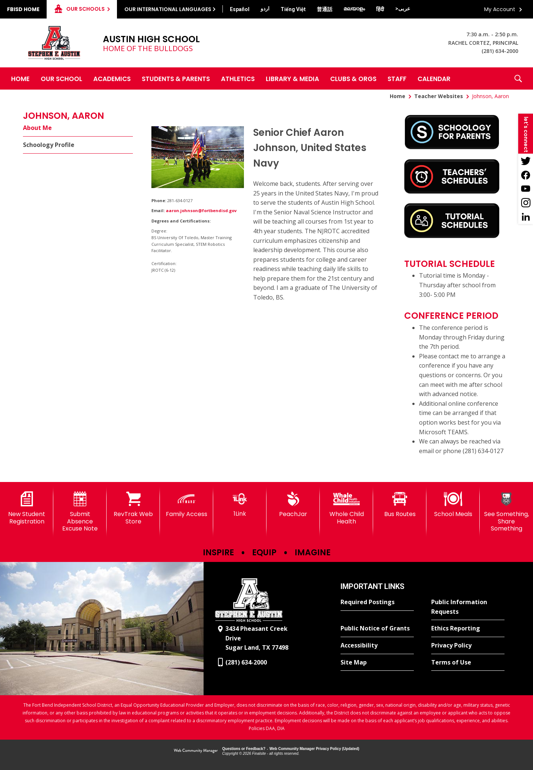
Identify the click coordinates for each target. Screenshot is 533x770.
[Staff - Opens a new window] (397, 78)
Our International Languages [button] (167, 9)
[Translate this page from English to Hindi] (380, 9)
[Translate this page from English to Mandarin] (324, 9)
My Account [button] (499, 9)
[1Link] (240, 504)
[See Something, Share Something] (506, 512)
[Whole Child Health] (346, 508)
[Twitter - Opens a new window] (525, 160)
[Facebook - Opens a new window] (525, 174)
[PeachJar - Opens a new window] (293, 504)
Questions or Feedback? (243, 749)
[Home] (20, 78)
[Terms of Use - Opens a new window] (468, 662)
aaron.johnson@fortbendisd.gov (201, 210)
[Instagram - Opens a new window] (525, 203)
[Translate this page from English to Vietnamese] (293, 9)
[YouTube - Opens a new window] (525, 188)
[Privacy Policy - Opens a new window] (468, 645)
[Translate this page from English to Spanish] (239, 9)
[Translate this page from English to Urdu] (265, 8)
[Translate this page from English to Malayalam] (354, 8)
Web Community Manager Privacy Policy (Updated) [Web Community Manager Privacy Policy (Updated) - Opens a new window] (314, 749)
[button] (518, 78)
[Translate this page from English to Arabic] (403, 8)
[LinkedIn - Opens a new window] (525, 217)
